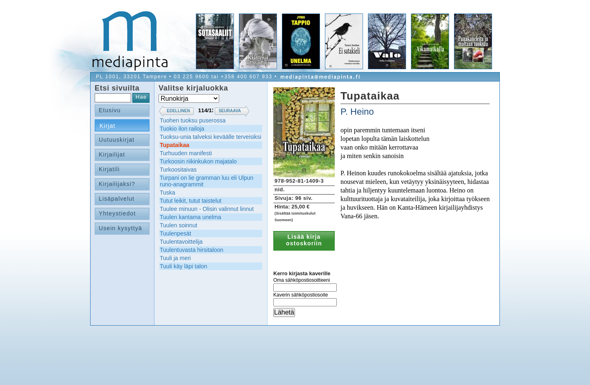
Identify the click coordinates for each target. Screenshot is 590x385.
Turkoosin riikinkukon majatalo (198, 161)
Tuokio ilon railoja (182, 128)
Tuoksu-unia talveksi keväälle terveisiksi (210, 137)
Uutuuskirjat (116, 139)
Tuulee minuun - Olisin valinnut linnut (207, 209)
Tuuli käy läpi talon (183, 266)
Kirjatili (109, 169)
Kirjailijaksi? (117, 184)
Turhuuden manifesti (186, 153)
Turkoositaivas (178, 169)
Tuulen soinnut (178, 225)
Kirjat (108, 125)
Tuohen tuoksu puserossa (193, 120)
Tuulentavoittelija (181, 241)
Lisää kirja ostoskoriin (304, 240)
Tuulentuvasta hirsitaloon (191, 250)
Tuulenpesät (175, 233)
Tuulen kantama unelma (190, 217)
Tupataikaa (174, 145)
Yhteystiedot (117, 213)
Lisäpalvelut (116, 198)
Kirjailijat (112, 154)
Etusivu (110, 110)
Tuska (167, 192)
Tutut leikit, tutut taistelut (190, 200)
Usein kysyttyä (120, 228)
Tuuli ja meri (175, 258)
